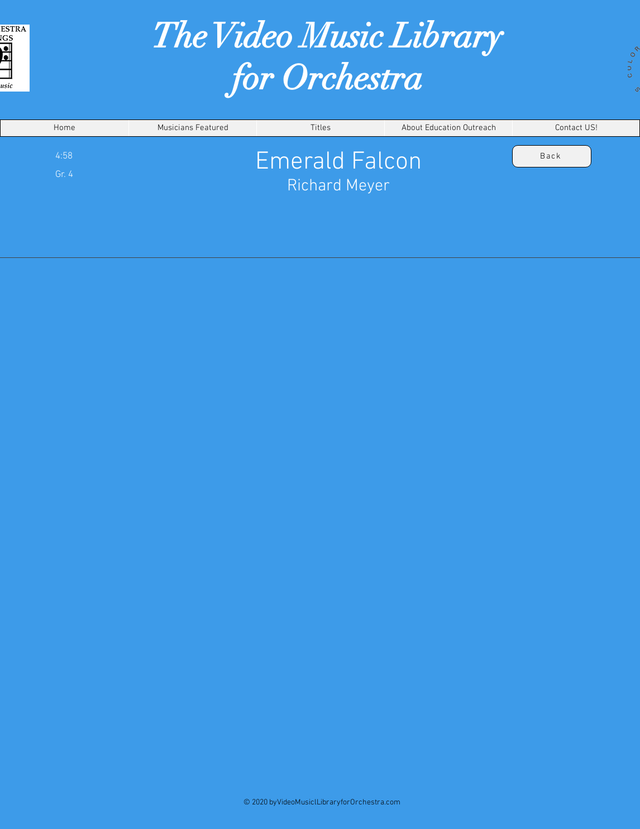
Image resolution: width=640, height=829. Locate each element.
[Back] (551, 156)
